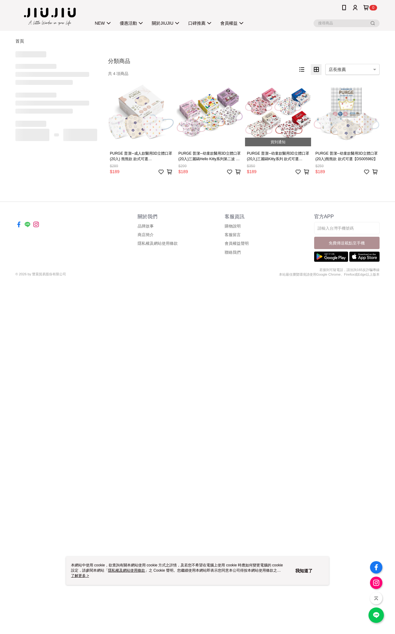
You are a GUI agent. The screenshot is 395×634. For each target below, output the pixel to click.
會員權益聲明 (237, 243)
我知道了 (304, 570)
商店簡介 (146, 234)
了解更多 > (80, 576)
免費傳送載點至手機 (347, 243)
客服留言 (233, 234)
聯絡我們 (233, 252)
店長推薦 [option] (337, 69)
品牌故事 (146, 226)
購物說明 (233, 226)
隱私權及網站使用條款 (158, 243)
